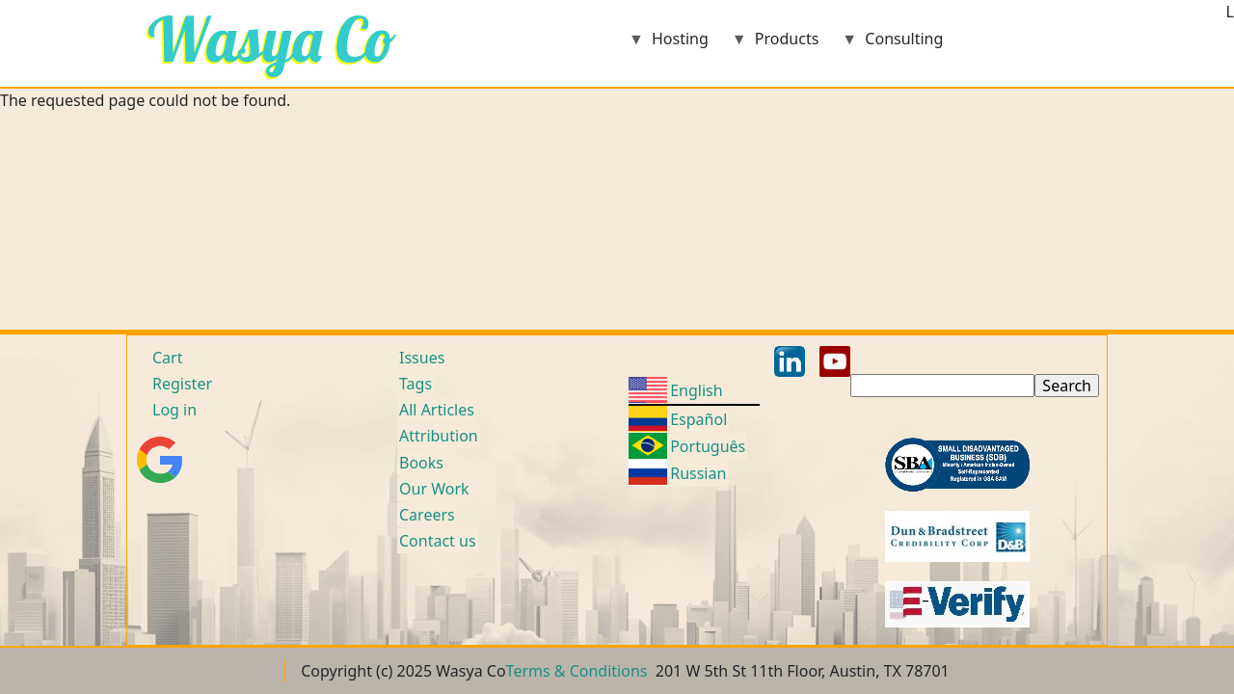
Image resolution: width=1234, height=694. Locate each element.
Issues (421, 357)
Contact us (437, 540)
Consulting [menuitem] (892, 45)
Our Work (434, 488)
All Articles (436, 409)
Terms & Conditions (577, 670)
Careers (427, 514)
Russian (698, 473)
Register (182, 383)
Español (698, 419)
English (696, 390)
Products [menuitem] (775, 45)
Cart (167, 357)
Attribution (438, 435)
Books (421, 462)
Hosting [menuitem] (669, 45)
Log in (174, 409)
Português (707, 446)
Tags (415, 383)
